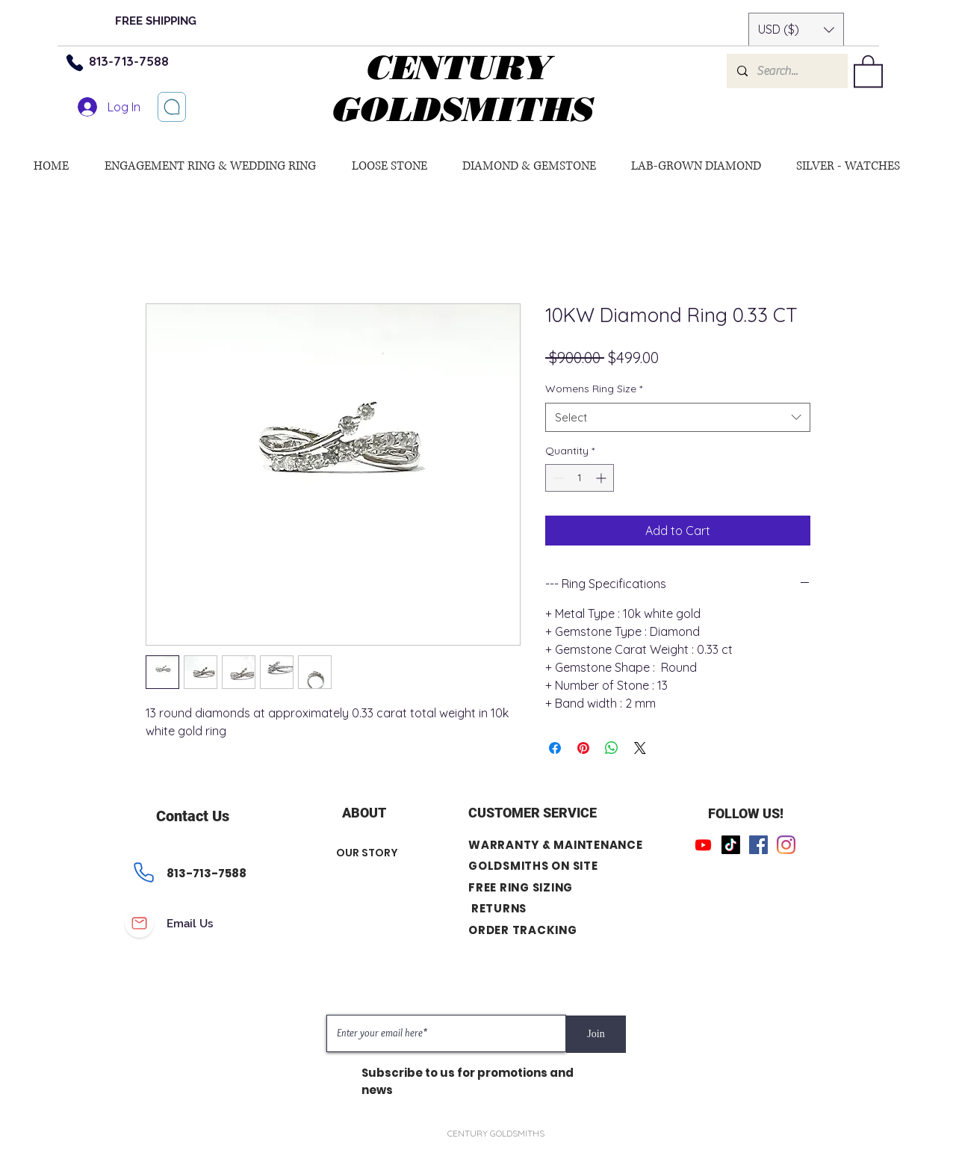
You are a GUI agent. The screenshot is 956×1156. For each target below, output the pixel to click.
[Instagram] (786, 844)
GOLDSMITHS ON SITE (533, 866)
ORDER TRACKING (522, 930)
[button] (796, 29)
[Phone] (74, 62)
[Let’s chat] (172, 107)
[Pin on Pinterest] (583, 748)
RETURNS (499, 908)
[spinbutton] (579, 478)
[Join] (596, 1034)
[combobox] (677, 417)
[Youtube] (703, 844)
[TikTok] (730, 844)
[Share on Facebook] (555, 748)
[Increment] (602, 478)
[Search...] (786, 71)
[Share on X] (640, 748)
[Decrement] (556, 478)
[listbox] (796, 29)
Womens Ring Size (593, 388)
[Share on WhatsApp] (612, 748)
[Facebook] (758, 844)
